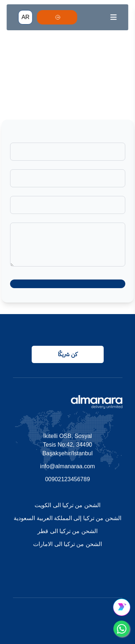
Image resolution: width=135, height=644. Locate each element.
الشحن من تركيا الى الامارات (67, 544)
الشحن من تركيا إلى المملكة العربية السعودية (67, 518)
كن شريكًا (67, 354)
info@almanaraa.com (67, 466)
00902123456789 (67, 479)
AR (26, 17)
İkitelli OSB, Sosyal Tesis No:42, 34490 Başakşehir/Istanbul (67, 444)
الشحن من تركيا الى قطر (67, 531)
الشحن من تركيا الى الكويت (67, 505)
